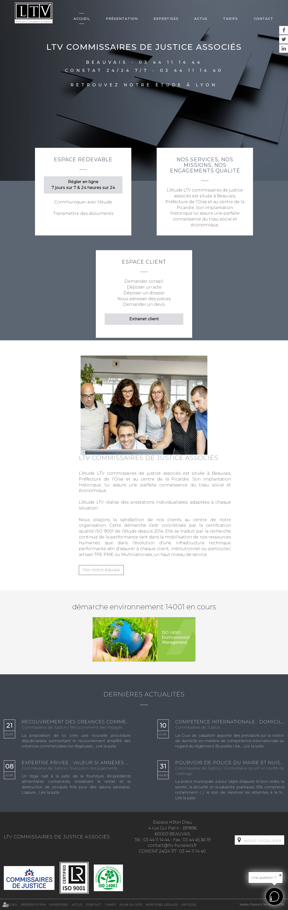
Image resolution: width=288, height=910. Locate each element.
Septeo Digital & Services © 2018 (261, 904)
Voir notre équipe (101, 569)
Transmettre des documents (83, 213)
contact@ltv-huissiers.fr (172, 845)
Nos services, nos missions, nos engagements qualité (205, 165)
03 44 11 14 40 (191, 70)
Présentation (122, 19)
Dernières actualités (144, 694)
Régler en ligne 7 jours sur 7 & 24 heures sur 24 (83, 184)
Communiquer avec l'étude (83, 202)
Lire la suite (106, 746)
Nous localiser (262, 840)
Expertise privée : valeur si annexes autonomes (76, 762)
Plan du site (131, 904)
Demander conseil (144, 281)
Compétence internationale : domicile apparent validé (229, 722)
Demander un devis (144, 304)
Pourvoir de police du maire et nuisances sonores (229, 762)
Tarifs (230, 19)
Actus (200, 19)
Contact (263, 19)
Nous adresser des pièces (144, 298)
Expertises (166, 19)
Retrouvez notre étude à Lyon (144, 85)
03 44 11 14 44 (170, 62)
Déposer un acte (144, 287)
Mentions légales (162, 904)
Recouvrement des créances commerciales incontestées (76, 722)
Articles (189, 904)
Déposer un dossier (144, 293)
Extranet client (144, 318)
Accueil (82, 19)
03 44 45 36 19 (196, 839)
